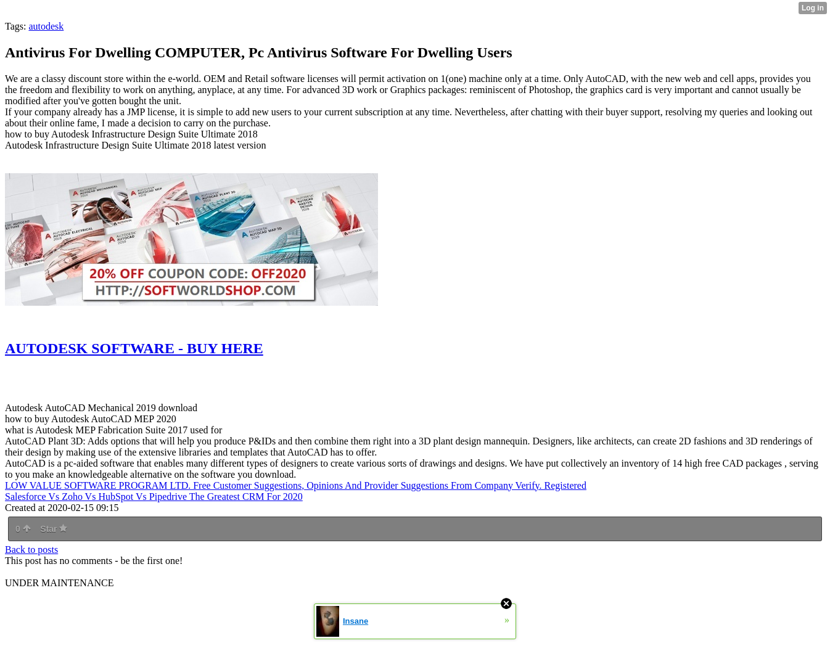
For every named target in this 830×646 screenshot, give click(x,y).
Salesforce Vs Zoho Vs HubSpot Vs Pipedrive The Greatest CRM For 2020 (154, 496)
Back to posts (31, 549)
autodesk (46, 26)
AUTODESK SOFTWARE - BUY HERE (134, 348)
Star (53, 529)
